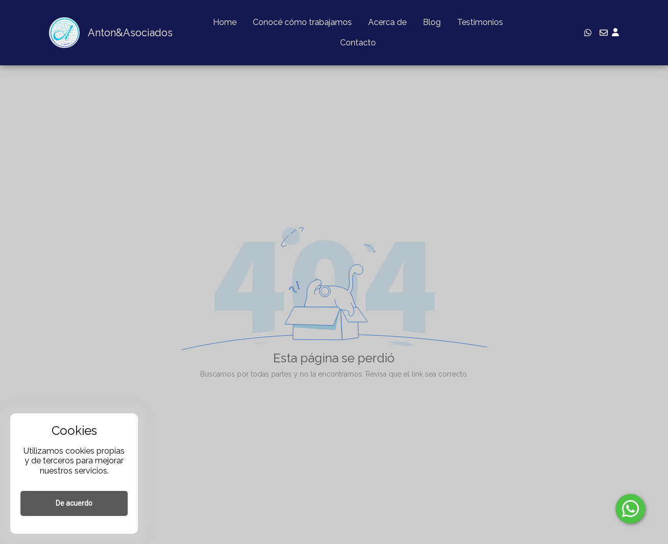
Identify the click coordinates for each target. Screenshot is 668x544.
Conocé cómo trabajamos (302, 22)
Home (224, 22)
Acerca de (387, 22)
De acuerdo (74, 503)
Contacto (358, 42)
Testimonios (480, 22)
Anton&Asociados (130, 33)
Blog (432, 22)
